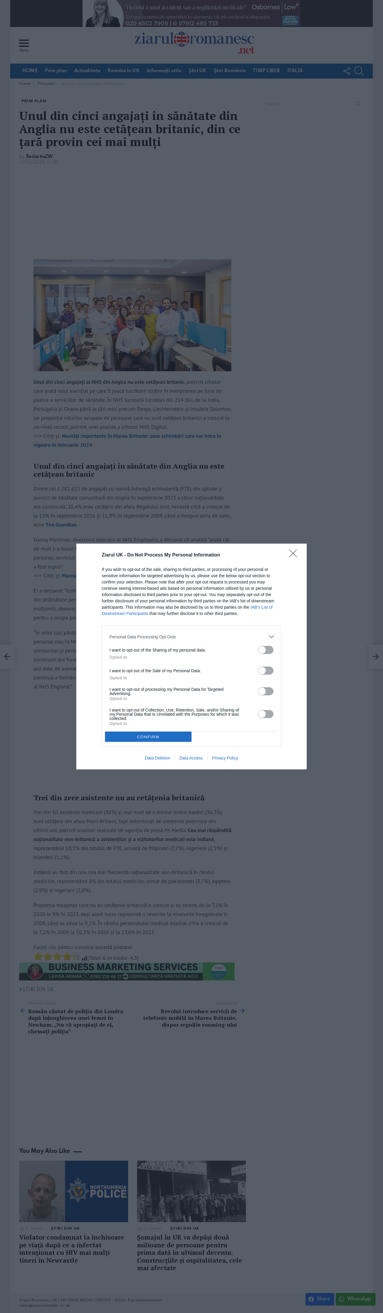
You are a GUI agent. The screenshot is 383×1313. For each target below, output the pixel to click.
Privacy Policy (225, 758)
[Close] (295, 555)
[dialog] (191, 656)
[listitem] (191, 637)
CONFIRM (148, 737)
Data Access (191, 758)
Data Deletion (157, 758)
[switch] (265, 650)
